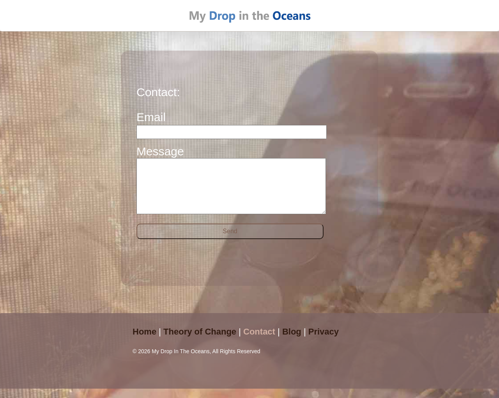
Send (230, 240)
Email (151, 117)
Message (160, 151)
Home (144, 341)
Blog (291, 341)
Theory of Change (199, 341)
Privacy (323, 341)
